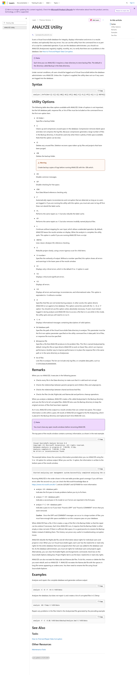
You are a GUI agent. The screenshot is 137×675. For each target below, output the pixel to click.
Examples (114, 32)
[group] (68, 94)
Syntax (113, 24)
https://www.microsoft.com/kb (43, 484)
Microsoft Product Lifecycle (62, 9)
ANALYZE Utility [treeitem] (9, 27)
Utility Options (116, 27)
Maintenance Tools (39, 649)
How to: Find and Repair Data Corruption (57, 51)
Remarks (114, 30)
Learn (34, 20)
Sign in (132, 3)
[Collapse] (26, 18)
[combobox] (15, 23)
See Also (114, 35)
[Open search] (127, 3)
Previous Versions (45, 20)
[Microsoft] (4, 2)
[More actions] (103, 20)
